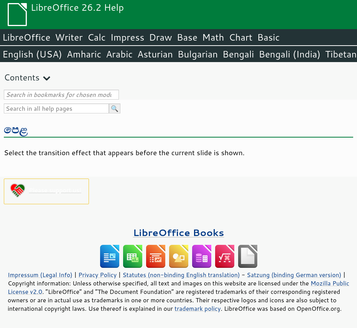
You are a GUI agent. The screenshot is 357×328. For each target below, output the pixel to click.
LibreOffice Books (178, 232)
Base (187, 37)
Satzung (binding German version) (294, 275)
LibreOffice (26, 37)
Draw (160, 37)
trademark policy (197, 308)
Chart (240, 37)
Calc (96, 37)
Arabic (119, 54)
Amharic (84, 54)
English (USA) (32, 54)
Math (213, 37)
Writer (68, 37)
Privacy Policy (97, 275)
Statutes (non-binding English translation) (181, 275)
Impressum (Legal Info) (40, 275)
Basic (268, 37)
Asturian (155, 54)
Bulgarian (198, 54)
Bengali (238, 54)
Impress (127, 37)
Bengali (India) (290, 54)
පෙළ (16, 129)
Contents (21, 77)
